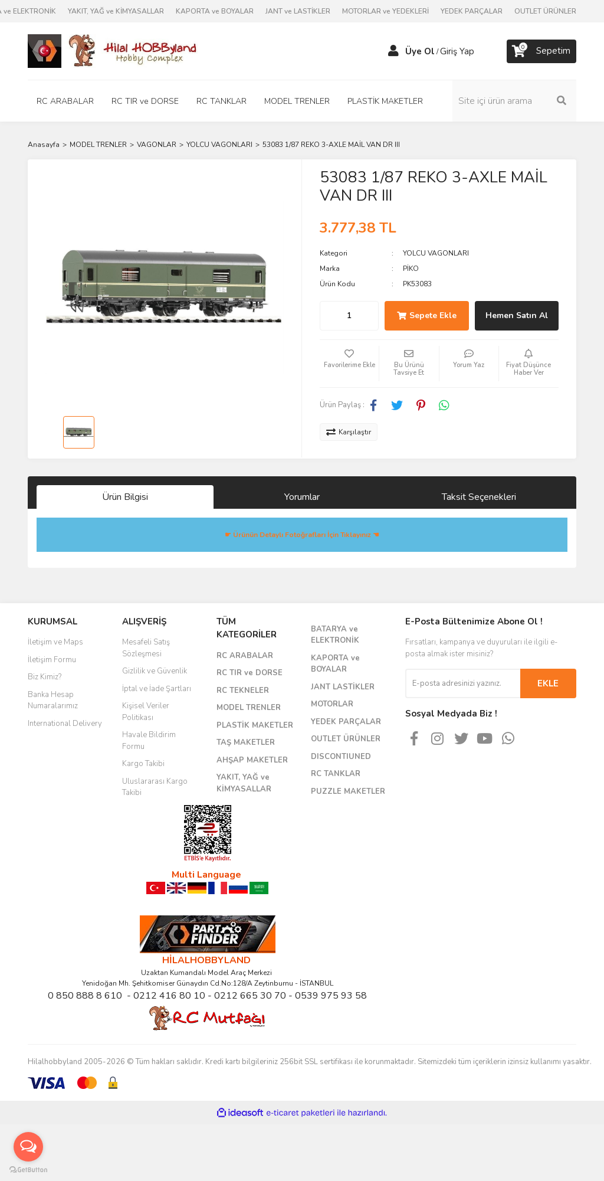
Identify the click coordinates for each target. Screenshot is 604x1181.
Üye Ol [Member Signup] (420, 51)
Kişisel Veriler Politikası (145, 712)
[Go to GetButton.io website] (28, 1169)
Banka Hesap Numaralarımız (53, 700)
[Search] (514, 101)
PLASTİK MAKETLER (254, 725)
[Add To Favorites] (349, 363)
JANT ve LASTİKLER (297, 11)
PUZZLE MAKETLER (348, 791)
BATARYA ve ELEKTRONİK (335, 635)
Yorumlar (302, 496)
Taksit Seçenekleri (479, 496)
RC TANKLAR (335, 773)
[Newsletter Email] (462, 683)
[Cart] (541, 51)
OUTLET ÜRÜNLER (545, 11)
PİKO (411, 268)
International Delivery (65, 723)
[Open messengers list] (28, 1147)
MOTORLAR (332, 704)
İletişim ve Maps (55, 642)
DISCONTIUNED (341, 756)
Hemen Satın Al (516, 315)
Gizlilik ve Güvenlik (154, 671)
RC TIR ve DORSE (249, 673)
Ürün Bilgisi (125, 496)
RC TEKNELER (242, 690)
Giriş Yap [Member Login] (457, 51)
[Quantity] (349, 316)
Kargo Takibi (143, 763)
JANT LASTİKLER (343, 687)
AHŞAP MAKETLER (252, 760)
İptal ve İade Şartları (156, 688)
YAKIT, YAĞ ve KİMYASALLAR (116, 11)
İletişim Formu (52, 660)
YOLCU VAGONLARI (436, 253)
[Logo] (113, 50)
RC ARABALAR (244, 655)
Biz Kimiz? (44, 677)
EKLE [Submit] (548, 683)
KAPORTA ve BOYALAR (215, 11)
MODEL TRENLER (248, 707)
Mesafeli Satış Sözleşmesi (146, 648)
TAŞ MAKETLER (245, 742)
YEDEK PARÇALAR (472, 11)
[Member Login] (393, 51)
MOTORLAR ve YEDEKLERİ (385, 11)
